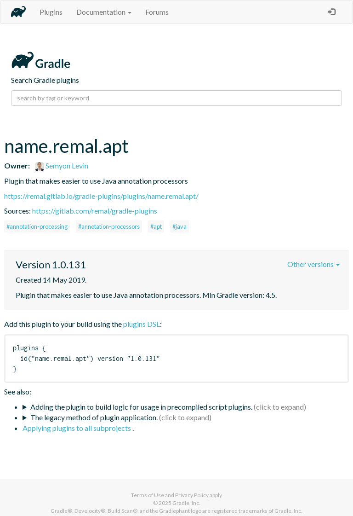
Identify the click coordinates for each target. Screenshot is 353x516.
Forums (157, 11)
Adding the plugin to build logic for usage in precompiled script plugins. (141, 406)
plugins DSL (141, 323)
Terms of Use (147, 495)
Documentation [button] (103, 11)
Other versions (313, 264)
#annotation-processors (109, 226)
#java (179, 226)
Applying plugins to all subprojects (77, 427)
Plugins (51, 11)
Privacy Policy (192, 495)
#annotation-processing (37, 226)
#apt (156, 226)
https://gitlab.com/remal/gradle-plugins (94, 210)
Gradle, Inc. (186, 502)
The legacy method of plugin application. (94, 417)
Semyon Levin (61, 165)
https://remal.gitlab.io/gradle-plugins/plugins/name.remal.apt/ (101, 195)
